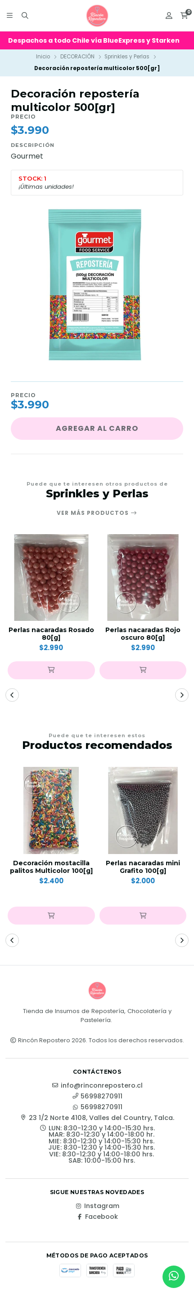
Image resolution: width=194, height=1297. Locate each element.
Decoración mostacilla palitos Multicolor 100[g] (51, 867)
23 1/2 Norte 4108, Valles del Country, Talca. (97, 1118)
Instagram (97, 1206)
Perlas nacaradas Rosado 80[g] (51, 634)
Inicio (43, 56)
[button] (51, 670)
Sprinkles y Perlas (126, 56)
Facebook (97, 1216)
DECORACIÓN (77, 56)
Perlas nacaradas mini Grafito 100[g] (143, 867)
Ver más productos (97, 513)
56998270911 (97, 1096)
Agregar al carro (97, 428)
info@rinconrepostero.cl (97, 1085)
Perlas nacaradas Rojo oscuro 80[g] (142, 634)
